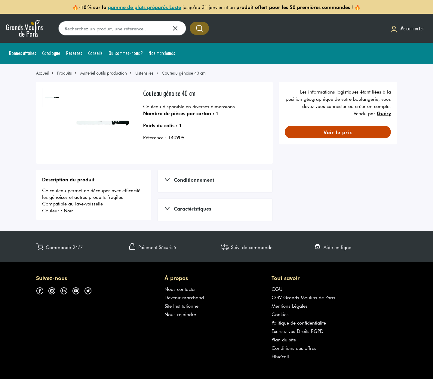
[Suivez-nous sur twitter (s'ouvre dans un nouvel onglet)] (90, 290)
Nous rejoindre (180, 314)
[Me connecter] (407, 28)
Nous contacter (180, 288)
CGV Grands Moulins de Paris (303, 297)
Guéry (384, 113)
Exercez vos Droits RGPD (298, 331)
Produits (64, 73)
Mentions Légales (290, 305)
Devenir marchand (184, 297)
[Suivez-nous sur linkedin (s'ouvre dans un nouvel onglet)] (66, 290)
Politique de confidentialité (299, 322)
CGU (277, 288)
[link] (45, 73)
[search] (122, 28)
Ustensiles (144, 73)
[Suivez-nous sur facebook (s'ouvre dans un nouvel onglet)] (42, 290)
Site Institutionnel (182, 305)
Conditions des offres (294, 347)
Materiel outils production (103, 73)
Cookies (280, 314)
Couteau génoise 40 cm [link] (184, 73)
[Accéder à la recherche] (199, 28)
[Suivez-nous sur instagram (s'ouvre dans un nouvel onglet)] (54, 290)
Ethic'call (280, 356)
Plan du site (284, 339)
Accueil (42, 73)
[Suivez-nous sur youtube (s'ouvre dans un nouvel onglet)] (78, 290)
